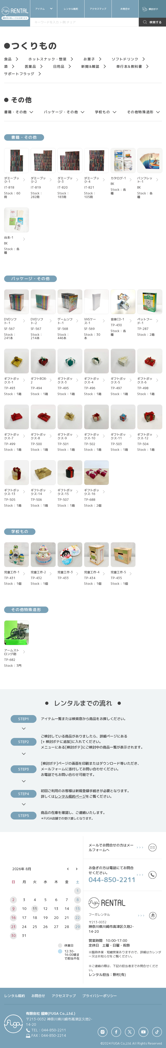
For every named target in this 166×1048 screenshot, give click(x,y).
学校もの (102, 112)
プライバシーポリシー (99, 995)
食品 (8, 59)
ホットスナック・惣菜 (48, 59)
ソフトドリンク (125, 59)
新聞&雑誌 (90, 66)
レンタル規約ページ (70, 796)
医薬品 (30, 66)
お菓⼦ (89, 59)
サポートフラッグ (19, 73)
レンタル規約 (71, 8)
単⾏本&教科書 (129, 66)
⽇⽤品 (59, 66)
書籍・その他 (15, 112)
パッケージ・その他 (61, 112)
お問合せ (125, 8)
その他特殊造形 (140, 112)
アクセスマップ (98, 8)
